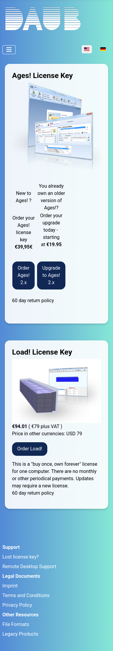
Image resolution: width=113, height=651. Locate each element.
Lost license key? (20, 557)
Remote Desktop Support (29, 566)
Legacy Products (20, 634)
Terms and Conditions (25, 595)
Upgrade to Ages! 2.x (51, 275)
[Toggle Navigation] (9, 49)
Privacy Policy (17, 605)
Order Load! (29, 449)
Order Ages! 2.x (23, 275)
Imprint (10, 586)
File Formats (15, 624)
